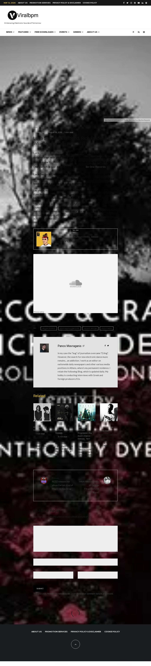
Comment (37, 523)
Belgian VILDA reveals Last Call (74, 241)
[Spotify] (146, 2)
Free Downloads (44, 32)
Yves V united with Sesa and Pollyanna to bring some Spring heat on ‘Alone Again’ (108, 440)
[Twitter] (127, 2)
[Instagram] (131, 2)
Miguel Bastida (91, 328)
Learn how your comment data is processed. (92, 598)
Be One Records (96, 167)
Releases (94, 237)
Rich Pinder (56, 162)
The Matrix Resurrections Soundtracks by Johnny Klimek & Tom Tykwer (86, 452)
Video (44, 430)
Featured (23, 32)
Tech (44, 132)
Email (36, 574)
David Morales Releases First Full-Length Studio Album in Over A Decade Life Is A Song (64, 447)
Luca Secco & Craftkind (47, 153)
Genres (77, 32)
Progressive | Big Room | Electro (76, 237)
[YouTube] (139, 2)
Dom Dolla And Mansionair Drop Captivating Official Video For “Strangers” (41, 443)
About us (23, 3)
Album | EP (60, 427)
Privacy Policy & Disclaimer (67, 3)
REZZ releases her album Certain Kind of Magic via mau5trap (62, 483)
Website (81, 574)
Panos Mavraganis (69, 346)
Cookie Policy (90, 3)
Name (36, 561)
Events (63, 32)
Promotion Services (40, 3)
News (9, 32)
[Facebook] (123, 2)
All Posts (37, 132)
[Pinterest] (135, 2)
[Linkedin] (142, 2)
